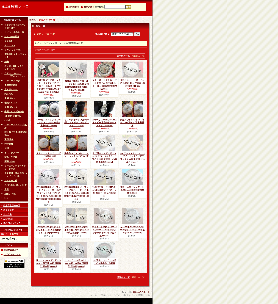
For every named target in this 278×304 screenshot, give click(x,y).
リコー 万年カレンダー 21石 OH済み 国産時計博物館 (132, 190)
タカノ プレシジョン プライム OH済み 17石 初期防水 (132, 122)
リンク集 (7, 214)
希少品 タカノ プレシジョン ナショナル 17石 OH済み (76, 156)
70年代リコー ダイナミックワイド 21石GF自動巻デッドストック (48, 229)
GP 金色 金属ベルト (13, 116)
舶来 (6, 61)
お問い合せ (89, 7)
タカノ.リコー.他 (12, 50)
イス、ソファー (11, 152)
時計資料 (8, 144)
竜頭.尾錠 (8, 139)
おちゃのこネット (141, 292)
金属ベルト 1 (10, 98)
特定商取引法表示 (11, 205)
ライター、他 (10, 180)
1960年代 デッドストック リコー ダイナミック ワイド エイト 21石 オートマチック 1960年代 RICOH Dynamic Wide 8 (48, 86)
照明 (6, 148)
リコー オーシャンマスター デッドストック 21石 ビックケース (132, 229)
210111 (7, 198)
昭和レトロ (9, 161)
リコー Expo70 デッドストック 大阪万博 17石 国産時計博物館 (48, 263)
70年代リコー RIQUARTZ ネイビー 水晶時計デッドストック (104, 122)
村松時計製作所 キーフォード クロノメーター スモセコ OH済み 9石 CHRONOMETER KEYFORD (76, 193)
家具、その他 (10, 157)
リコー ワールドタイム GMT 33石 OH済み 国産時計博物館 (76, 263)
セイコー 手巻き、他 (14, 32)
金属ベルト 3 (10, 107)
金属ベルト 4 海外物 (14, 111)
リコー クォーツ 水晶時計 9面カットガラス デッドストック (76, 122)
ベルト (7, 120)
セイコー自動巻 (11, 36)
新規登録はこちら (12, 250)
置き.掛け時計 (11, 89)
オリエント (9, 45)
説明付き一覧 (123, 56)
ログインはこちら (12, 254)
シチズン (8, 41)
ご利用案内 (73, 7)
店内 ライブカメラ (12, 223)
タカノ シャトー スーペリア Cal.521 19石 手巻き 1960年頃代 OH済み (132, 83)
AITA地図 (8, 219)
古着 (6, 189)
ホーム (32, 19)
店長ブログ (8, 210)
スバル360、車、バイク (15, 185)
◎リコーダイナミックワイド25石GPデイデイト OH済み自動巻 (76, 229)
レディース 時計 (12, 80)
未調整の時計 (10, 85)
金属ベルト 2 (10, 102)
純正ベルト (9, 94)
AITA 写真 (10, 194)
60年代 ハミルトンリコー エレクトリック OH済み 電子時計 (48, 122)
